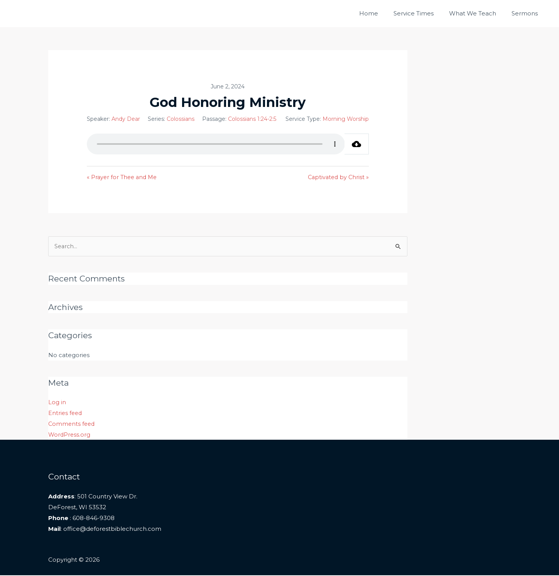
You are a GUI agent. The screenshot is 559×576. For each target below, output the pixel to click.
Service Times (423, 13)
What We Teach (478, 13)
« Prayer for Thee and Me (123, 177)
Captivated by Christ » (337, 177)
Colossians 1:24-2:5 (252, 118)
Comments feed (72, 424)
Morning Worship (346, 118)
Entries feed (65, 413)
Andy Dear (125, 118)
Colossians (180, 118)
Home (382, 13)
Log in (57, 403)
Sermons (526, 13)
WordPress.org (69, 435)
